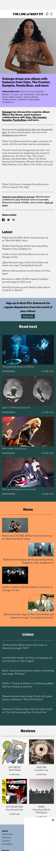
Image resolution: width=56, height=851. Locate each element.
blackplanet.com (10, 135)
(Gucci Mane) (31, 97)
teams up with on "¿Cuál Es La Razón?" (26, 289)
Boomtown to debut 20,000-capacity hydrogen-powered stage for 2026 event (25, 280)
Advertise (6, 837)
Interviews (9, 371)
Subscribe (28, 316)
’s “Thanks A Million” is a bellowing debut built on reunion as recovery (28, 685)
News (6, 95)
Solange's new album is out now (18, 196)
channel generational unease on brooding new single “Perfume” (28, 672)
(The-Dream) (42, 94)
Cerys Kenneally (37, 91)
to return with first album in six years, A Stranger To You (25, 256)
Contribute (7, 844)
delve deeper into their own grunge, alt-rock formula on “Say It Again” (27, 659)
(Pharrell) (8, 102)
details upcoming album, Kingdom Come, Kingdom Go (25, 247)
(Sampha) (23, 100)
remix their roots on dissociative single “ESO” (24, 646)
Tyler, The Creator (35, 117)
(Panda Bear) (9, 100)
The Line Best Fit (28, 14)
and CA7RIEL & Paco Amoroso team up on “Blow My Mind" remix (25, 239)
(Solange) (34, 100)
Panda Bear (19, 119)
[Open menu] (51, 14)
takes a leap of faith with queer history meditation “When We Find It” (27, 698)
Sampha (7, 119)
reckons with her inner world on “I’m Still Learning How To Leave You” (27, 711)
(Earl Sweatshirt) (12, 97)
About (5, 831)
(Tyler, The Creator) (22, 94)
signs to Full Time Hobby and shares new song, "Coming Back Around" (25, 264)
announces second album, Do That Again (26, 272)
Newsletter (7, 834)
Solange (7, 111)
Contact (6, 840)
